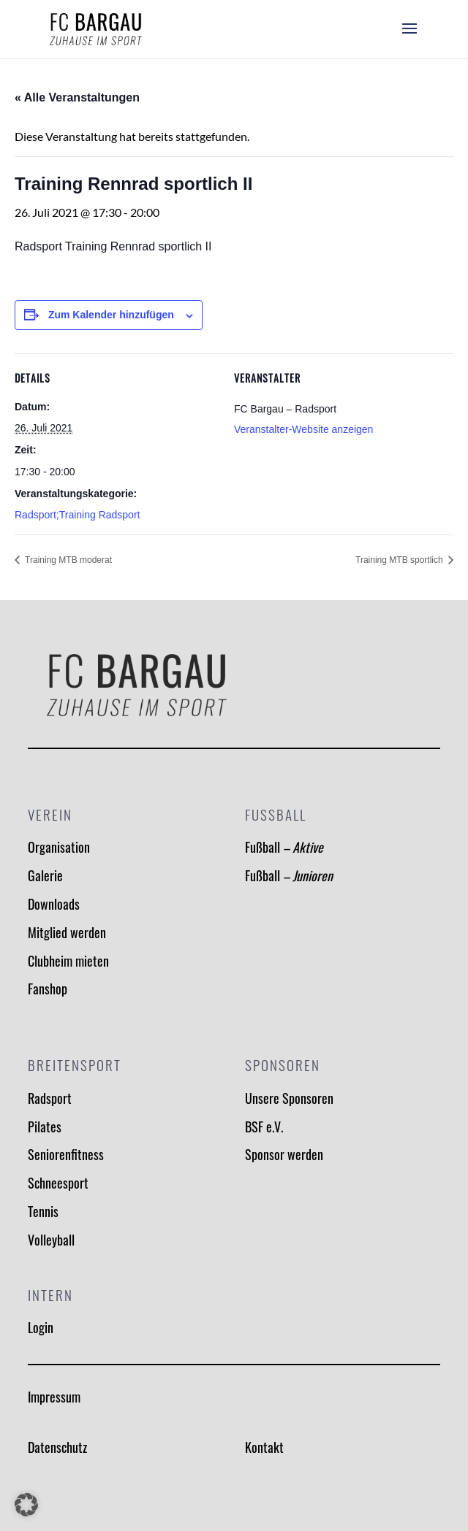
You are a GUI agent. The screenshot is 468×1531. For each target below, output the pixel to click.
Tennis (43, 1211)
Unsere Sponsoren (289, 1098)
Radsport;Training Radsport (77, 515)
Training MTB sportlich (400, 560)
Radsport (50, 1098)
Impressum (54, 1396)
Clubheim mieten (68, 960)
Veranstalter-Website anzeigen (303, 429)
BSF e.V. (264, 1126)
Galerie (45, 875)
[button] (26, 1504)
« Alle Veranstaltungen (77, 97)
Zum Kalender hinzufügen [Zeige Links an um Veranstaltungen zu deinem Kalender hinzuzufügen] (111, 315)
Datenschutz (57, 1447)
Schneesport (58, 1182)
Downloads (54, 903)
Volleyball (51, 1239)
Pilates (44, 1126)
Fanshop (47, 988)
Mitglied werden (67, 932)
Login (40, 1327)
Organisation (59, 846)
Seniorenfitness (66, 1154)
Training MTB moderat (67, 560)
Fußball (284, 846)
